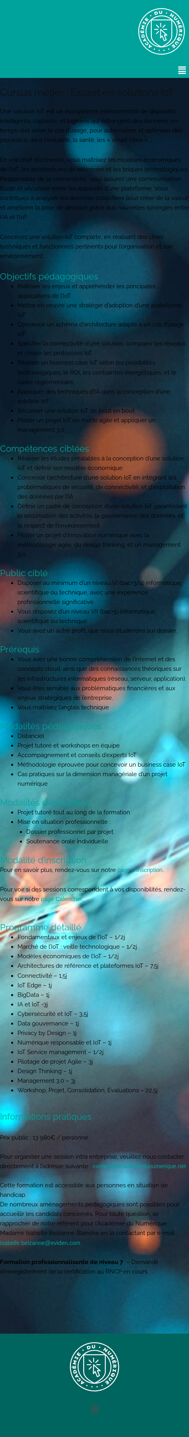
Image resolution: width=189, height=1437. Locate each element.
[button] (182, 70)
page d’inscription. (140, 870)
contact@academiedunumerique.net (139, 1166)
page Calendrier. (62, 899)
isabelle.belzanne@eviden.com (40, 1243)
